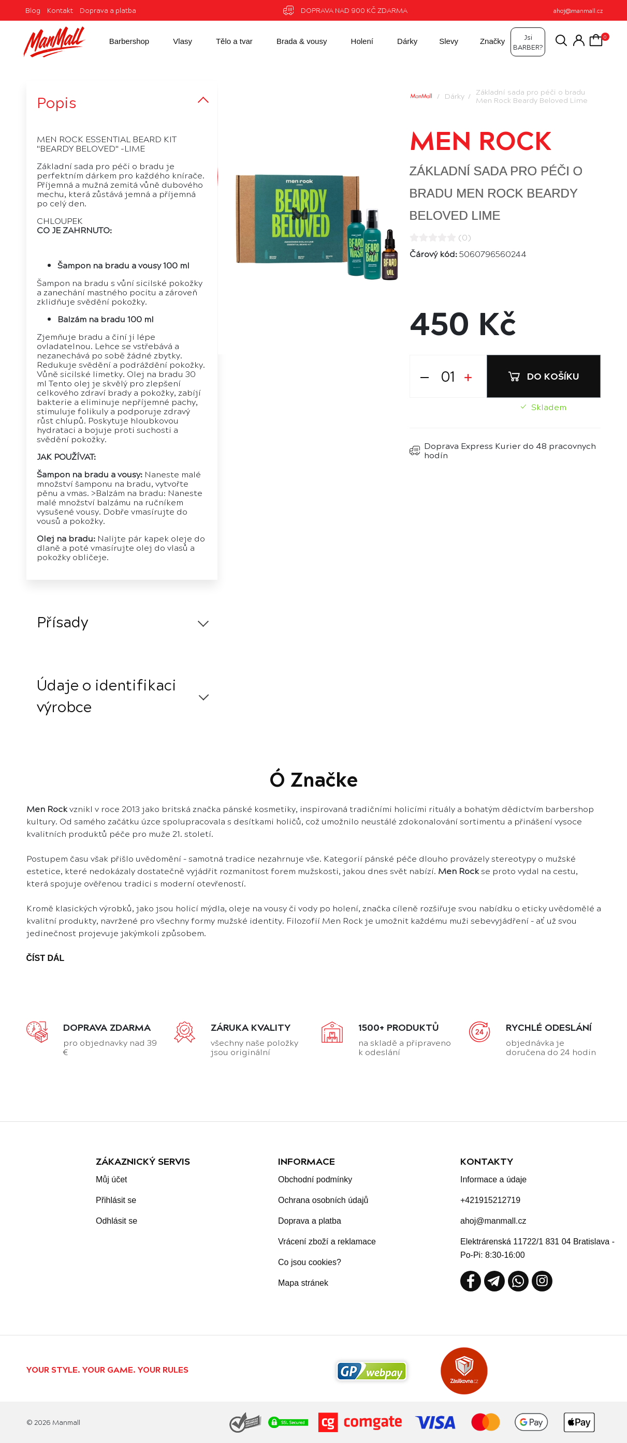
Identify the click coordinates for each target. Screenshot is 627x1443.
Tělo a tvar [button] (225, 42)
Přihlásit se (116, 1200)
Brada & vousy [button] (293, 42)
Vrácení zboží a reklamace (327, 1241)
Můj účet (111, 1179)
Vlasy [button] (173, 42)
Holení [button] (353, 42)
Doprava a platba (108, 10)
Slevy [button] (441, 42)
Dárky (454, 95)
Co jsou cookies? (309, 1262)
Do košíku (543, 375)
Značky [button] (484, 42)
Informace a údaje (493, 1179)
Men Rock (480, 139)
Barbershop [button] (120, 42)
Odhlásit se (116, 1220)
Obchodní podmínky (315, 1179)
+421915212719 (490, 1200)
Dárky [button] (398, 42)
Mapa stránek (303, 1283)
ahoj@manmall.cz (578, 10)
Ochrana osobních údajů (323, 1200)
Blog (32, 10)
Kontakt (60, 10)
